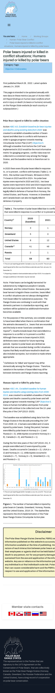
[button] (9, 25)
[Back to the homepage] (13, 648)
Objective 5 (37, 143)
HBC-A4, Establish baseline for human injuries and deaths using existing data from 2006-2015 (26, 392)
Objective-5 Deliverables (16, 69)
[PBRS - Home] (11, 9)
